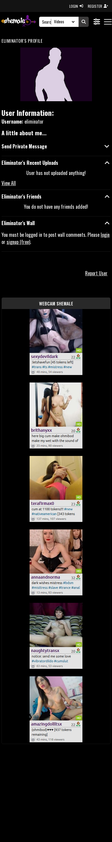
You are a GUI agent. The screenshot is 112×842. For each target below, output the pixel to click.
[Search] (47, 22)
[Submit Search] (84, 22)
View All (8, 183)
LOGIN (76, 6)
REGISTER (98, 6)
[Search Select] (63, 22)
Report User (96, 273)
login (105, 234)
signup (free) (18, 241)
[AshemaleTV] (18, 21)
